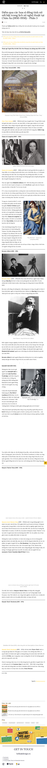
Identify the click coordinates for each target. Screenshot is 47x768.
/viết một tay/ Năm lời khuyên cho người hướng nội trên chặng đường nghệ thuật (25, 714)
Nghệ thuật (26, 5)
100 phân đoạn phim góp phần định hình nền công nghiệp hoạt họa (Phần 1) (24, 710)
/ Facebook (5, 757)
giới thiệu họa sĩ (20, 722)
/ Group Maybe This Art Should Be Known (13, 760)
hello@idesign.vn (23, 754)
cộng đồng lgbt (12, 722)
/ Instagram (5, 759)
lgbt (37, 722)
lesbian (33, 722)
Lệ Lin (5, 22)
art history (5, 722)
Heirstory (27, 722)
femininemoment (40, 681)
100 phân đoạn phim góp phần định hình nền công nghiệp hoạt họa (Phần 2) (24, 706)
